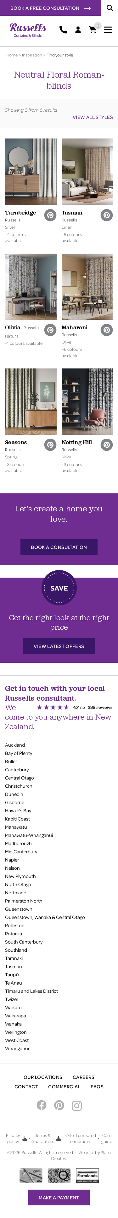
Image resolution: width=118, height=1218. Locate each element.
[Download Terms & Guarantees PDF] (58, 1138)
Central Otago (19, 777)
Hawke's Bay (18, 810)
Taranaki (14, 958)
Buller (11, 761)
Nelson (12, 868)
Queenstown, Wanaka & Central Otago (45, 917)
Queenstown (18, 909)
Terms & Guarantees (43, 1138)
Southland (16, 950)
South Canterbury (23, 942)
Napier (12, 859)
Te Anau (13, 983)
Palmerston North (23, 900)
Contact (26, 1086)
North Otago (18, 884)
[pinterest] (50, 215)
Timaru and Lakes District (31, 991)
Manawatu (16, 827)
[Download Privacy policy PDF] (24, 1138)
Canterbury (17, 769)
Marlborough (18, 843)
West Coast (17, 1040)
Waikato (13, 1007)
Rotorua (13, 933)
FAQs (97, 1086)
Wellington (16, 1032)
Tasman (13, 966)
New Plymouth (20, 876)
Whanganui (17, 1048)
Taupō (12, 974)
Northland (15, 892)
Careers (83, 1077)
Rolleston (15, 925)
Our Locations (43, 1077)
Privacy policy (13, 1138)
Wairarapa (15, 1015)
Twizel (11, 999)
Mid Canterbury (21, 851)
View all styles (93, 117)
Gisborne (14, 802)
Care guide (106, 1138)
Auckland (15, 745)
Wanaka (13, 1024)
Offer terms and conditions (80, 1138)
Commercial (64, 1086)
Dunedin (14, 794)
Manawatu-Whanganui (29, 835)
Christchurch (18, 786)
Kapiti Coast (17, 818)
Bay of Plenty (18, 753)
